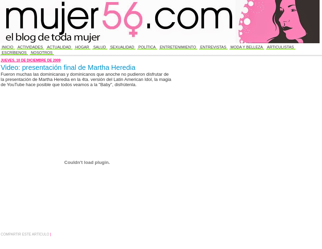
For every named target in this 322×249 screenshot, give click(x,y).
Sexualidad (122, 47)
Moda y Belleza (246, 47)
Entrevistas (213, 47)
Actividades (30, 47)
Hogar (82, 47)
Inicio (7, 47)
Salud (99, 47)
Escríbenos (14, 52)
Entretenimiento (178, 47)
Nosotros (42, 52)
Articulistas (280, 47)
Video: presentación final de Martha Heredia (68, 67)
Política (146, 47)
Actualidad (59, 47)
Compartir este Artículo (25, 234)
